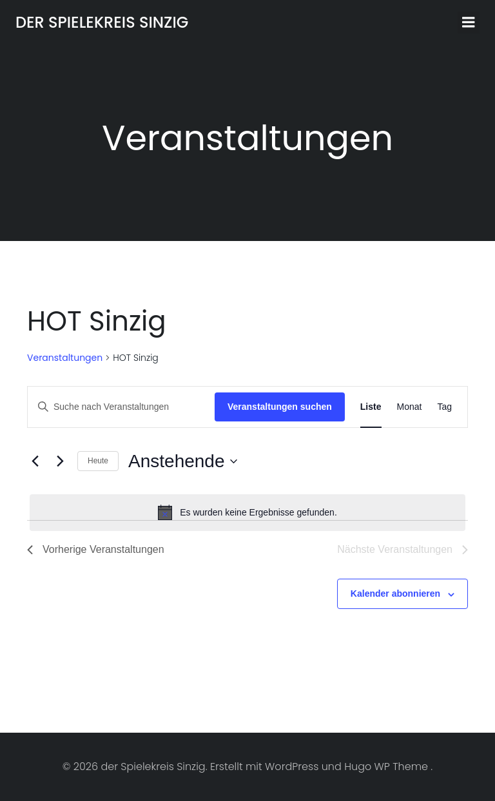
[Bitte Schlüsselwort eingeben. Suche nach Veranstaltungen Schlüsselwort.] (121, 407)
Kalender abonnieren (395, 593)
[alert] (247, 512)
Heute (98, 460)
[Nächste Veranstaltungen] (60, 461)
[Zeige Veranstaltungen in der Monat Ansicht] (409, 407)
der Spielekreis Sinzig (101, 22)
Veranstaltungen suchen (280, 406)
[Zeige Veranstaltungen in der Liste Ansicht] (371, 407)
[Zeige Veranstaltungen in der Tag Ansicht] (444, 407)
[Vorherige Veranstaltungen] (35, 461)
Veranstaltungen (64, 357)
